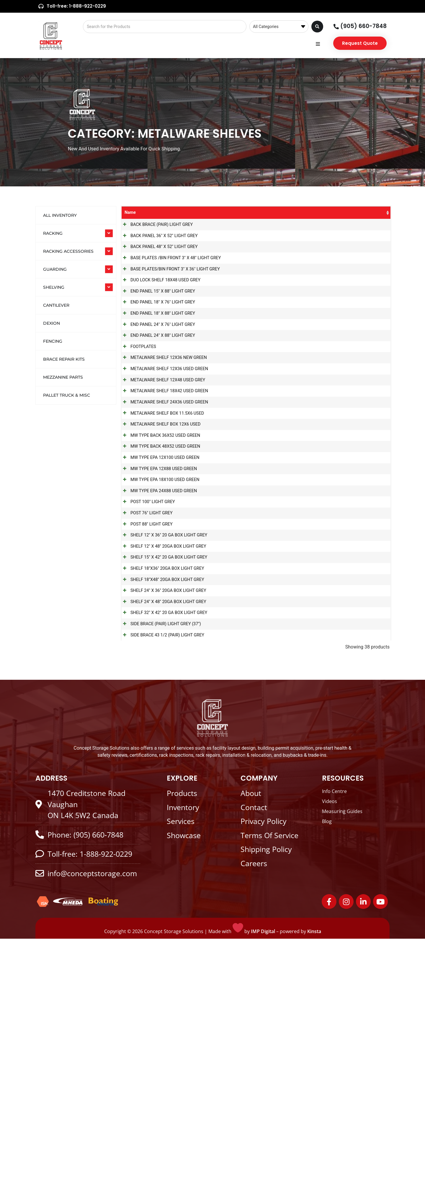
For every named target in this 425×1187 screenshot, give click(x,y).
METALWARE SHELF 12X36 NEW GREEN (163, 440)
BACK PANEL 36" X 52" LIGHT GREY (158, 248)
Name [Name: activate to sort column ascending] (130, 212)
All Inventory (60, 215)
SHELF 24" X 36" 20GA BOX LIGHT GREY (162, 807)
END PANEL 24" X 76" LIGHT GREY (157, 387)
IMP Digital (263, 1179)
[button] (318, 44)
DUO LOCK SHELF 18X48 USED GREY (159, 318)
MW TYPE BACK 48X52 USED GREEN (159, 579)
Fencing (52, 341)
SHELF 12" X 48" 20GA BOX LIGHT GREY (162, 737)
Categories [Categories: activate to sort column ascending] (227, 212)
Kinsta (314, 1179)
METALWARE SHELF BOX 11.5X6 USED (161, 527)
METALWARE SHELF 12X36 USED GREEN (163, 457)
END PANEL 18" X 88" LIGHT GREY (157, 370)
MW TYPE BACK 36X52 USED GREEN (159, 562)
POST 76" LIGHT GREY (146, 684)
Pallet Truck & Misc (66, 395)
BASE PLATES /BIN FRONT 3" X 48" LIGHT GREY (164, 286)
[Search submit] (317, 26)
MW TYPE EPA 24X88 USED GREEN (158, 649)
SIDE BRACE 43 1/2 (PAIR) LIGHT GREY (161, 876)
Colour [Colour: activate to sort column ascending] (343, 212)
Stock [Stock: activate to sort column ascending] (371, 212)
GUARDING (55, 269)
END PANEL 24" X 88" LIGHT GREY (157, 405)
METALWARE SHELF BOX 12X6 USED (159, 545)
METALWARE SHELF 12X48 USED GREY (162, 475)
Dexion (51, 323)
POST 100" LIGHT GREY (147, 667)
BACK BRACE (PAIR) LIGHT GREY (156, 230)
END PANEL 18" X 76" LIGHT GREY (157, 353)
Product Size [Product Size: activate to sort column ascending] (312, 215)
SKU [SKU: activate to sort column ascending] (262, 212)
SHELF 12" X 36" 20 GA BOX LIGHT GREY (163, 719)
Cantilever (56, 305)
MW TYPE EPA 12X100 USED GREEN (159, 597)
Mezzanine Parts (63, 377)
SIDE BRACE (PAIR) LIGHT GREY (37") (160, 859)
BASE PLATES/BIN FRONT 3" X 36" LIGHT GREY (163, 304)
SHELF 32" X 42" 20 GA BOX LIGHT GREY (163, 842)
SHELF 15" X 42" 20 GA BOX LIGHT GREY (163, 754)
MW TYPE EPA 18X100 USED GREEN (159, 632)
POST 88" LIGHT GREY (146, 702)
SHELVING (53, 287)
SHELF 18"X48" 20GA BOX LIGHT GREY (161, 789)
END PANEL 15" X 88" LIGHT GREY (157, 335)
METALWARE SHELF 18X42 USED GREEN (163, 492)
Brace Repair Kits (64, 359)
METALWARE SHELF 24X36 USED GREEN (163, 510)
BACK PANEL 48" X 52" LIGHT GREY (158, 265)
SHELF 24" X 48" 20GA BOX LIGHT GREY (162, 824)
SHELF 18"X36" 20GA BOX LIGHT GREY (161, 772)
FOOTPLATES (137, 422)
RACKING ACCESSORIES (68, 251)
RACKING (53, 233)
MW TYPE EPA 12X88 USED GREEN (158, 615)
